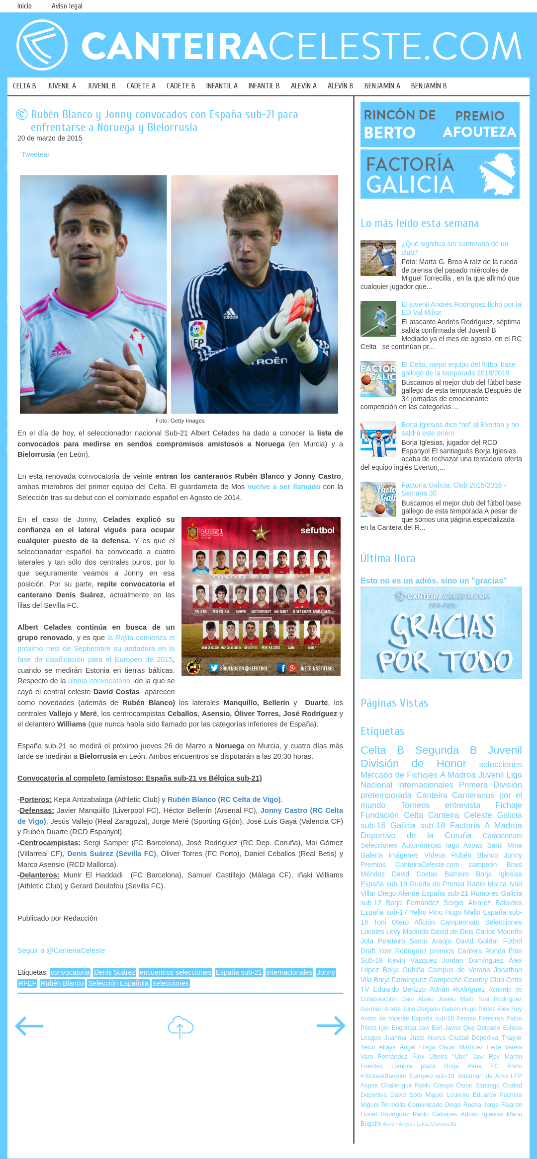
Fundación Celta (391, 815)
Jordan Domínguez (472, 960)
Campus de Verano (459, 970)
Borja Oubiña (404, 970)
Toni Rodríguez (500, 999)
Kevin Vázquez (412, 960)
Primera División (490, 785)
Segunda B (446, 750)
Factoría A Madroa (486, 825)
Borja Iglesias (499, 874)
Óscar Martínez (461, 1047)
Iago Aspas (464, 845)
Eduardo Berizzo (399, 989)
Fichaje (509, 805)
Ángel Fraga (418, 1047)
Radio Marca (487, 884)
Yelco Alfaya (378, 1047)
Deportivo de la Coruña (416, 835)
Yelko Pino (426, 912)
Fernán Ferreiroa (480, 1018)
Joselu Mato (456, 999)
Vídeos (435, 855)
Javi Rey (486, 1056)
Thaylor (512, 1037)
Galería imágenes (389, 855)
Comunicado (425, 1104)
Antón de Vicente (384, 1018)
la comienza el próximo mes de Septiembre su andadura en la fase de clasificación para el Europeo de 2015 (96, 648)
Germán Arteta (380, 1009)
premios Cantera (456, 951)
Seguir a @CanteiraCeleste (61, 950)
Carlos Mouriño (498, 932)
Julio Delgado (421, 1009)
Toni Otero (391, 922)
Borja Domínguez (400, 980)
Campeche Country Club (466, 980)
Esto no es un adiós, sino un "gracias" (433, 580)
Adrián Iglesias (482, 1114)
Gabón (451, 1009)
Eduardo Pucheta (497, 1094)
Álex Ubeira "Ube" (440, 1056)
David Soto (406, 1094)
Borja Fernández (412, 903)
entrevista (463, 805)
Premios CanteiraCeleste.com (409, 865)
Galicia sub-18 (418, 825)
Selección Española (118, 983)
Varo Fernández (383, 1056)
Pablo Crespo (434, 1085)
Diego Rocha (463, 1104)
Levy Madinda (407, 932)
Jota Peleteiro (382, 941)
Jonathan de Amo (482, 1076)
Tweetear (35, 154)
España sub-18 (433, 1018)
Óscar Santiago (478, 1085)
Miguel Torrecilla (383, 1104)
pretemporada (386, 795)
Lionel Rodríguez (384, 1114)
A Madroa (458, 775)
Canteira (432, 795)
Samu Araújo (430, 941)
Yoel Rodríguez (402, 951)
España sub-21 (239, 972)
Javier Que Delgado (472, 1027)
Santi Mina (504, 845)
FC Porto (506, 1066)
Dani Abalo (417, 999)
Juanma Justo (404, 1037)
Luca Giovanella (436, 1124)
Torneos (415, 805)
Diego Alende (398, 893)
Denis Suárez (114, 972)
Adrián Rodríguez (457, 989)
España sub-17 (383, 912)
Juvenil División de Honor (441, 756)
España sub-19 (383, 884)
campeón (483, 865)
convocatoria (70, 972)
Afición (424, 922)
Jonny (326, 972)
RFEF (27, 983)
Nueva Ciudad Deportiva (463, 1037)
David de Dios (452, 932)
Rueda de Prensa (437, 884)
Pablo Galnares (435, 1114)
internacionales (290, 972)
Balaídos (508, 903)
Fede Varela (504, 1047)
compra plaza (413, 1066)
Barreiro (457, 874)
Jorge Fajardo (502, 1104)
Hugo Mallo (462, 912)
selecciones (170, 983)
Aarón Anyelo (399, 1124)
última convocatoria (99, 681)
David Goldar (477, 941)
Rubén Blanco (62, 983)
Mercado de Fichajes (399, 775)
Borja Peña (462, 1066)
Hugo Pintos (479, 1009)
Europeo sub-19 (431, 1076)
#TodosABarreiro (383, 1076)
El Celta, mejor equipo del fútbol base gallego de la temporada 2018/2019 (459, 369)
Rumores (485, 893)
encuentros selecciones (175, 972)
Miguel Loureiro (447, 1094)
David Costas (415, 874)
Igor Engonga (397, 1027)
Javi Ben (430, 1027)
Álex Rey (509, 1009)
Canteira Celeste (460, 815)
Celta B (382, 750)
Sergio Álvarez (467, 903)
